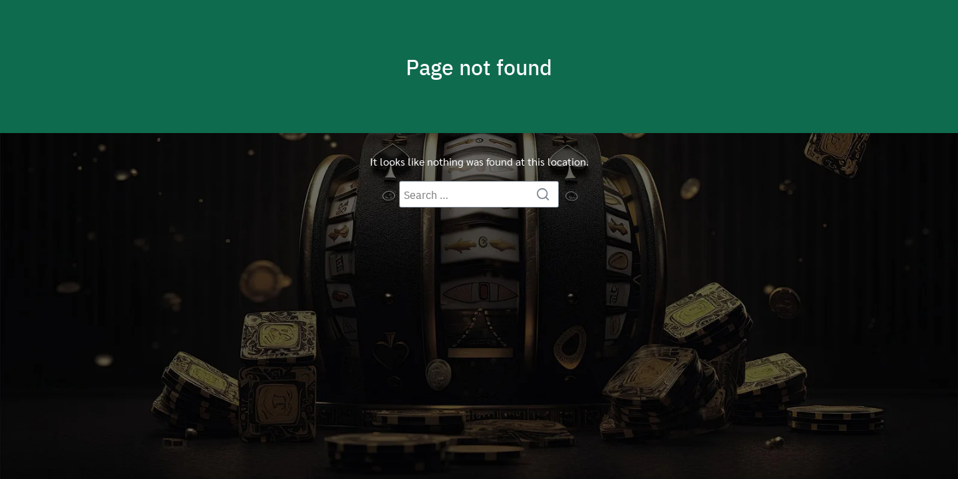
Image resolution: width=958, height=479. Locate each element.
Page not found (479, 66)
